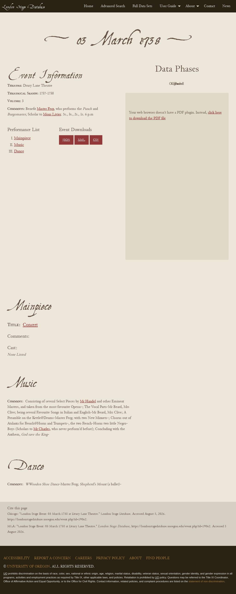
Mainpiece (22, 138)
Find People (158, 558)
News (226, 6)
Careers (83, 558)
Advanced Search (113, 6)
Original (163, 84)
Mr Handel (88, 401)
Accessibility (16, 558)
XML (81, 140)
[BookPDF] (177, 176)
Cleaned (189, 84)
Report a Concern (52, 558)
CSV (96, 140)
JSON (66, 140)
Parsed (213, 84)
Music (19, 145)
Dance (19, 151)
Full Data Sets (142, 6)
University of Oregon (28, 566)
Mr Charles (41, 429)
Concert (30, 325)
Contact (209, 6)
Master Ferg (45, 109)
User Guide (168, 6)
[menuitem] (88, 6)
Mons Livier (52, 114)
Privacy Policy (110, 558)
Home (88, 6)
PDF (137, 84)
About (190, 6)
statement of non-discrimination (206, 581)
